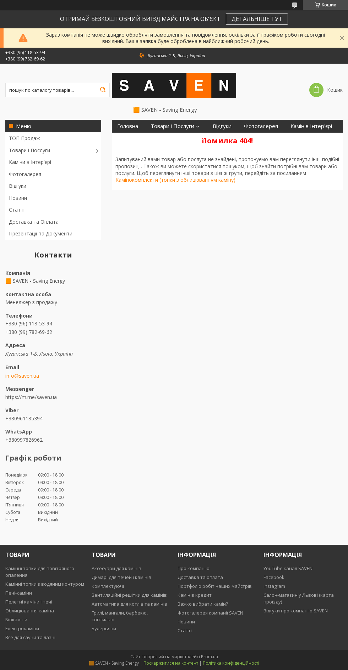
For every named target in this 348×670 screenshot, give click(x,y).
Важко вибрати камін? (203, 604)
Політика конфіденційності (231, 663)
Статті (17, 209)
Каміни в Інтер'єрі (30, 162)
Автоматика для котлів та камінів (129, 604)
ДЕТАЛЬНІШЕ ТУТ (257, 19)
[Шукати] (103, 90)
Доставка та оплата (200, 577)
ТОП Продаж (24, 138)
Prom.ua (209, 657)
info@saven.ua (22, 376)
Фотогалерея (25, 174)
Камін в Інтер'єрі (311, 126)
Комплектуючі (108, 586)
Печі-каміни (18, 593)
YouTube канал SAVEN (287, 568)
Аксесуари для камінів (116, 568)
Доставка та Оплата (34, 221)
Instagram (274, 586)
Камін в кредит (195, 595)
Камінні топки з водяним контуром (44, 584)
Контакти (192, 139)
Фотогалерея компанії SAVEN (210, 613)
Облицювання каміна (29, 610)
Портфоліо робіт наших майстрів (215, 586)
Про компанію (194, 568)
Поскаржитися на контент (170, 663)
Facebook (273, 577)
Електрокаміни (22, 628)
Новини (18, 198)
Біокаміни (16, 619)
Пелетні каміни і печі (28, 602)
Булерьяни (104, 628)
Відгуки (17, 185)
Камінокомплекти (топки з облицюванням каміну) (175, 179)
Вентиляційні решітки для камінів (129, 595)
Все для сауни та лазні (30, 637)
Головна (127, 126)
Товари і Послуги (29, 150)
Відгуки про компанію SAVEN (295, 610)
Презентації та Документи (40, 233)
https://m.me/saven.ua (31, 397)
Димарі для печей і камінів (121, 577)
